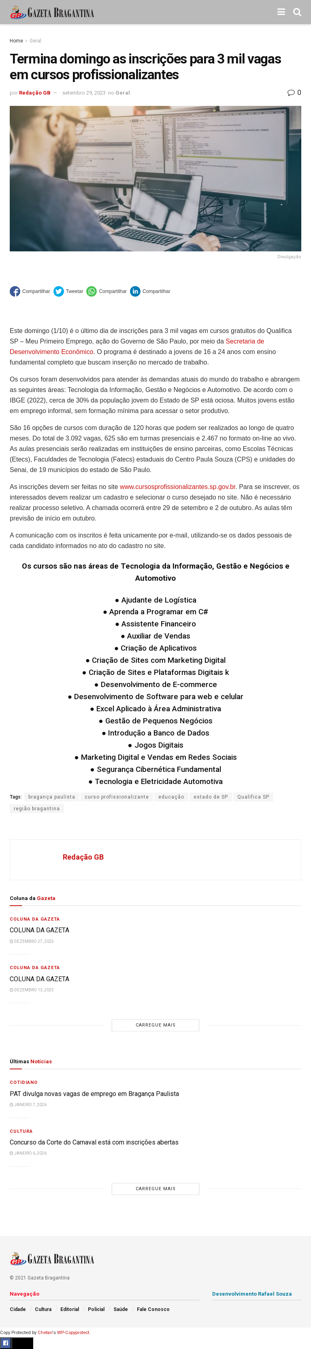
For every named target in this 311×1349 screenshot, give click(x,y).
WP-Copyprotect (73, 1332)
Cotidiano (24, 1082)
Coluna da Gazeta (35, 919)
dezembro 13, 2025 (32, 990)
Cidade (18, 1309)
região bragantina (37, 809)
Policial (96, 1309)
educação (171, 797)
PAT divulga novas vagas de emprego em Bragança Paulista (94, 1094)
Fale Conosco (153, 1309)
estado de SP (211, 797)
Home (16, 41)
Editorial (69, 1309)
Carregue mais (156, 1025)
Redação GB (35, 93)
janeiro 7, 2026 (28, 1104)
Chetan (45, 1332)
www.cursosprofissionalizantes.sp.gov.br (177, 486)
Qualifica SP (253, 797)
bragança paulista (51, 797)
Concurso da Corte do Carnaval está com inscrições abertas (94, 1142)
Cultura (21, 1131)
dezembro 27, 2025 (32, 941)
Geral (35, 41)
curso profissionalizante (117, 797)
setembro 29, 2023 (84, 93)
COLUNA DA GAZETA (40, 930)
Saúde (120, 1309)
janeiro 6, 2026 (28, 1153)
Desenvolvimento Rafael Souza (252, 1294)
